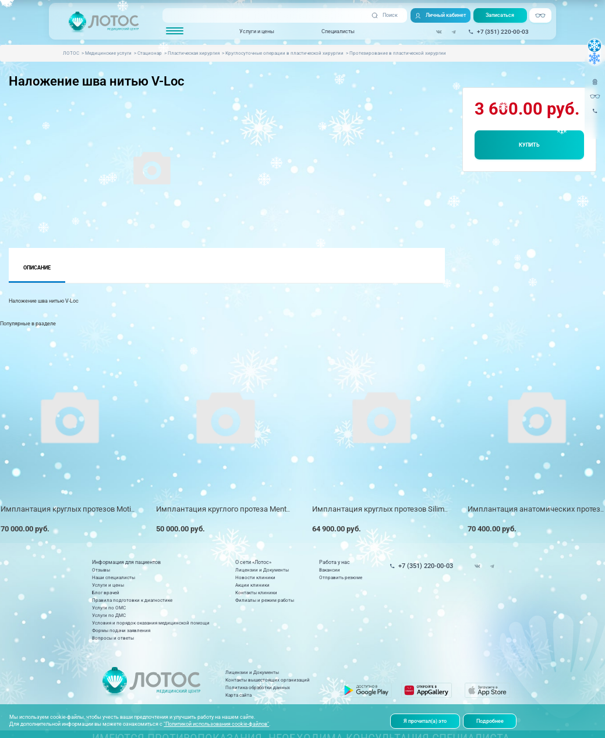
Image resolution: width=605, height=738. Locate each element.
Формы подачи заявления (121, 630)
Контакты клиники (256, 592)
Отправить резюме (340, 577)
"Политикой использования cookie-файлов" (216, 724)
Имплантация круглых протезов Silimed (382, 509)
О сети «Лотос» (253, 562)
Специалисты (338, 31)
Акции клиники (252, 585)
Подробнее (490, 721)
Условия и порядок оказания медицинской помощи (151, 623)
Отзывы (101, 570)
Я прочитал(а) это (425, 721)
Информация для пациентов (126, 562)
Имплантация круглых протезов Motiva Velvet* (82, 509)
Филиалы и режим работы (264, 600)
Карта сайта (238, 695)
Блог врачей (105, 592)
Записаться (500, 15)
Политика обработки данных (257, 687)
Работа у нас (334, 562)
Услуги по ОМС (109, 608)
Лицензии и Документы (262, 570)
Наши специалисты (113, 577)
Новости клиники (255, 577)
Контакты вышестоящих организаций (267, 680)
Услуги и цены (256, 31)
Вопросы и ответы (113, 638)
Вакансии (329, 570)
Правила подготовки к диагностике (132, 600)
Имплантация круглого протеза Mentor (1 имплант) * (249, 509)
